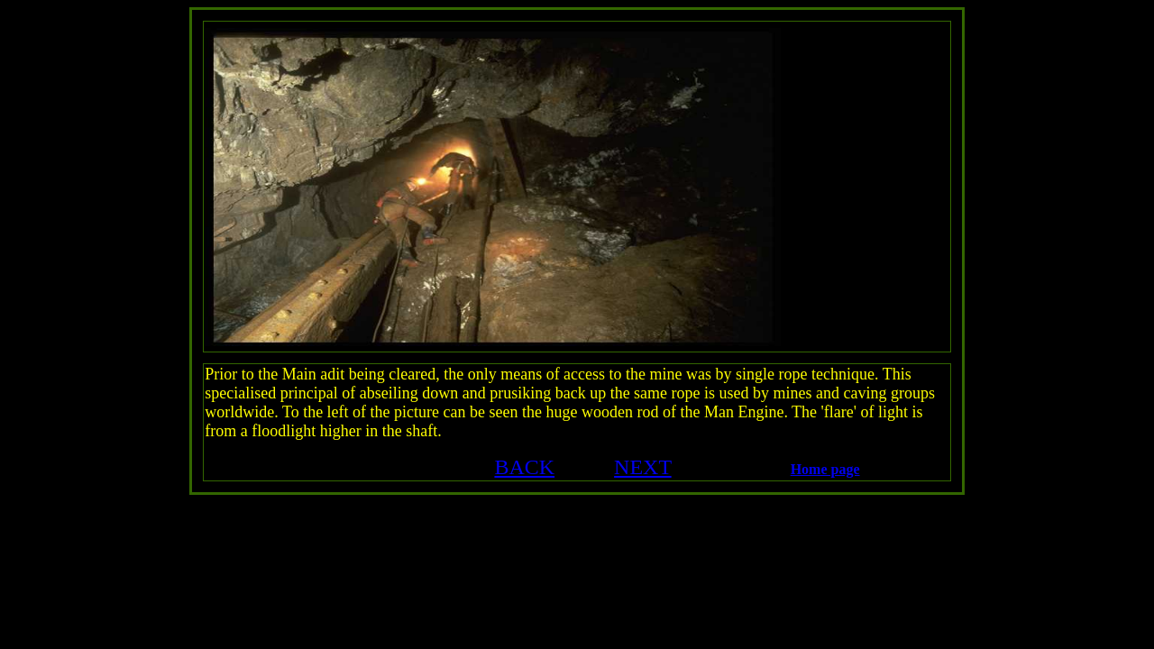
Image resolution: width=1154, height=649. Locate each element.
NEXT (643, 467)
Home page (825, 469)
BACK (524, 467)
